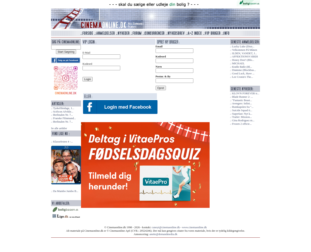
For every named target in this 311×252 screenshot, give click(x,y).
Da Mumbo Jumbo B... (65, 191)
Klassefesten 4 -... (63, 141)
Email (159, 46)
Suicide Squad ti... (242, 110)
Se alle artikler (59, 128)
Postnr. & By (163, 76)
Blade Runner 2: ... (242, 96)
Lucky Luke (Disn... (243, 46)
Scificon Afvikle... (63, 111)
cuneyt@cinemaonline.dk (166, 227)
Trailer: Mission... (242, 117)
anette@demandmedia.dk (163, 234)
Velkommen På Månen (244, 49)
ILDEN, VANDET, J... (244, 53)
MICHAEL (238, 63)
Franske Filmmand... (64, 118)
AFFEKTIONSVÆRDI (245, 56)
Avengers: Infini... (242, 103)
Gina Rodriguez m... (243, 120)
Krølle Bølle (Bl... (242, 66)
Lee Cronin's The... (242, 76)
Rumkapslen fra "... (242, 106)
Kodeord (161, 56)
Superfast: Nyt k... (242, 113)
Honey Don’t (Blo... (243, 60)
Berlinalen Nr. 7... (63, 114)
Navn (159, 66)
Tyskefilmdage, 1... (63, 108)
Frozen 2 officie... (242, 123)
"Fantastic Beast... (242, 100)
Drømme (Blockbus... (244, 70)
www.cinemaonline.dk (194, 227)
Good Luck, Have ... (243, 73)
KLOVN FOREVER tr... (245, 93)
